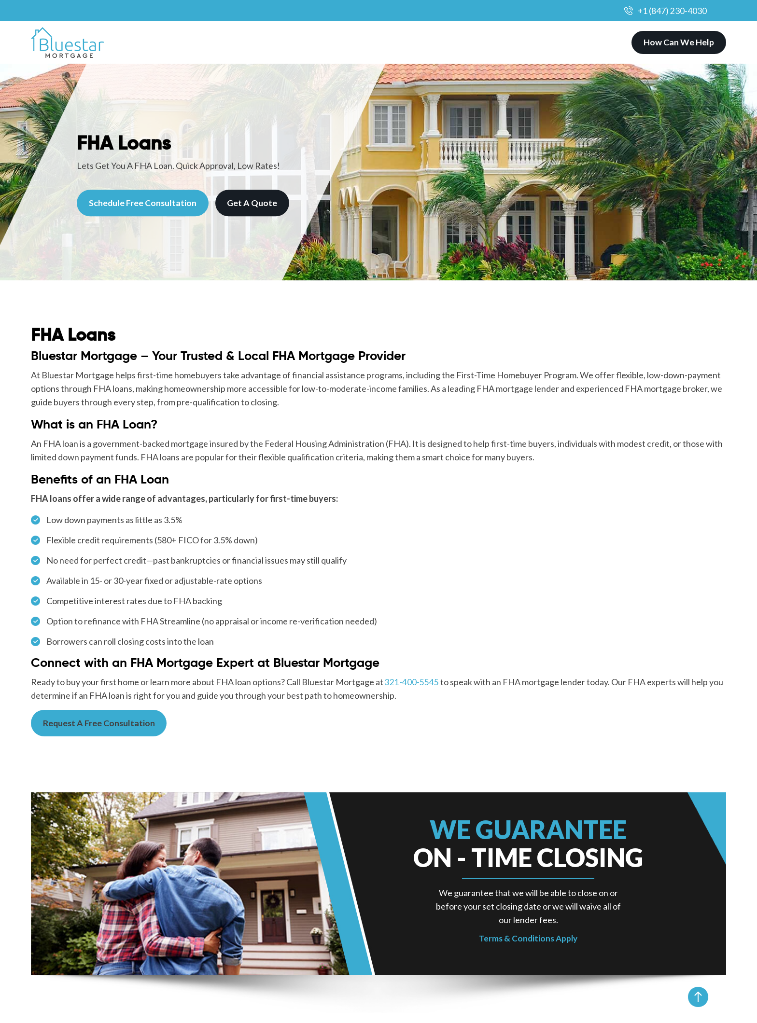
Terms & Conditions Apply (528, 938)
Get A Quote (253, 203)
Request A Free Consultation (99, 723)
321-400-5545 (412, 682)
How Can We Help (679, 42)
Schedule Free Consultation (143, 203)
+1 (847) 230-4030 (672, 10)
